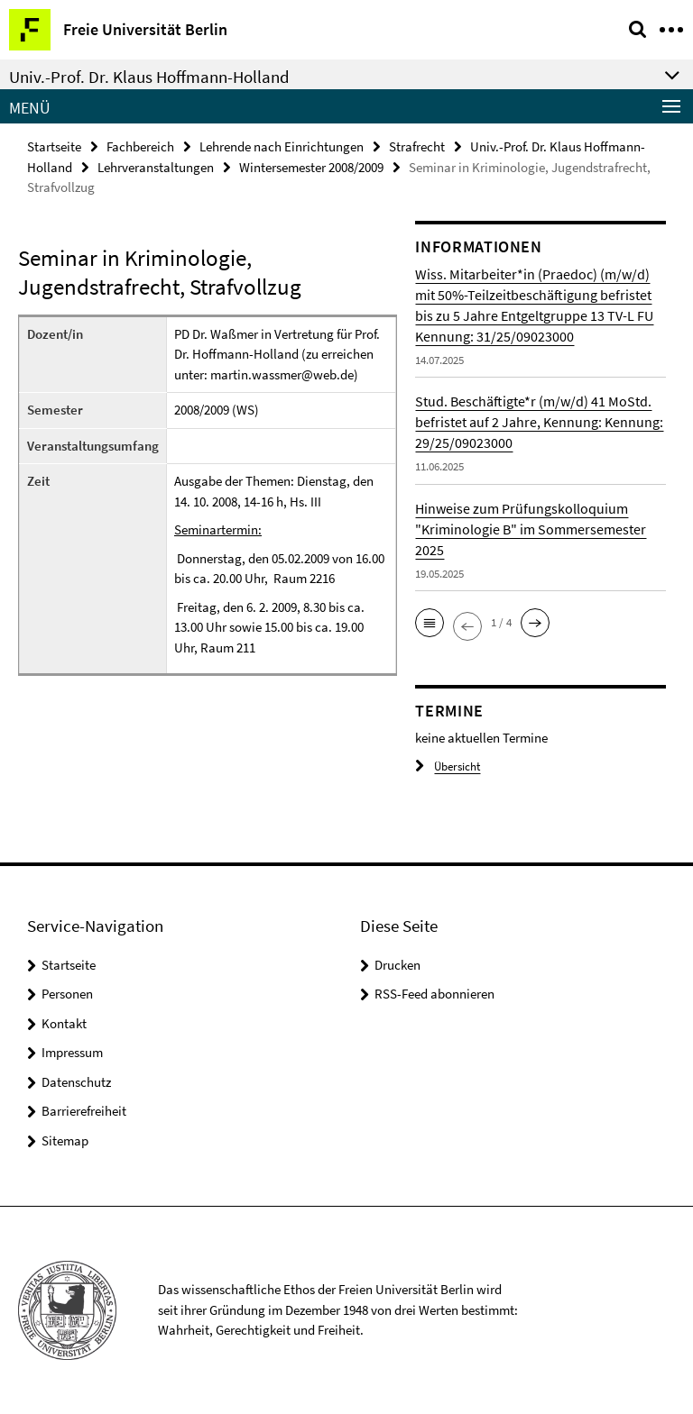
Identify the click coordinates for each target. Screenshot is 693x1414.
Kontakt (64, 1023)
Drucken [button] (397, 964)
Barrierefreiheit (84, 1110)
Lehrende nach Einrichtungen (281, 146)
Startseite (54, 146)
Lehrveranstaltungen (155, 167)
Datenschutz (76, 1081)
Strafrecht (417, 146)
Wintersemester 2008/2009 (311, 167)
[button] (429, 623)
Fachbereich (140, 146)
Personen (67, 993)
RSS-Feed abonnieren (434, 993)
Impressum (72, 1052)
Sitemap (65, 1140)
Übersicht (447, 766)
